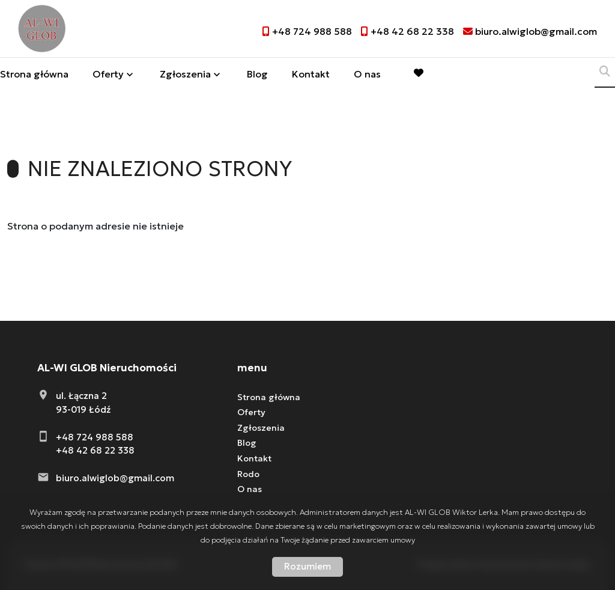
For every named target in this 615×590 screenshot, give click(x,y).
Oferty (108, 76)
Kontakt (311, 76)
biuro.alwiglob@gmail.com (115, 478)
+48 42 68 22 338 (95, 450)
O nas (367, 76)
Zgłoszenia (185, 76)
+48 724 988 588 (94, 437)
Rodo (248, 474)
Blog (257, 76)
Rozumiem (307, 566)
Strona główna (34, 76)
